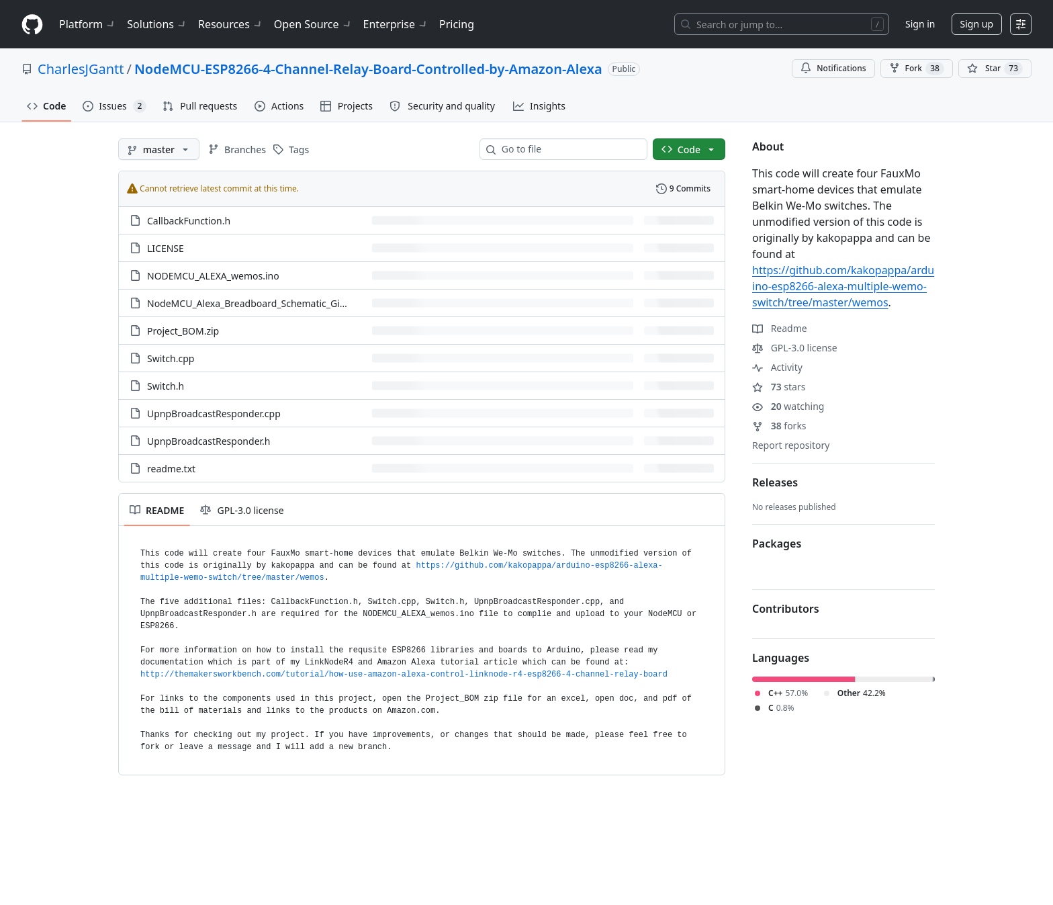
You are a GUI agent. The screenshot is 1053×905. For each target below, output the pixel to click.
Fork (916, 68)
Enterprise (395, 24)
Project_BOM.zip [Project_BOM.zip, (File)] (183, 331)
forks (779, 425)
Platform (87, 24)
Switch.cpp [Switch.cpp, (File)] (170, 358)
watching (788, 406)
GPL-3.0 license (794, 347)
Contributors (785, 608)
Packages (776, 543)
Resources (230, 24)
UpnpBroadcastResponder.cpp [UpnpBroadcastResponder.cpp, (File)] (214, 413)
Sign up (976, 23)
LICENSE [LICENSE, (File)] (165, 248)
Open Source (313, 24)
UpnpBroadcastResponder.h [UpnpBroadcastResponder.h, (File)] (208, 441)
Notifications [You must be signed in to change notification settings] (833, 68)
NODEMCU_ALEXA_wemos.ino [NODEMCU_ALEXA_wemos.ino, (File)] (213, 275)
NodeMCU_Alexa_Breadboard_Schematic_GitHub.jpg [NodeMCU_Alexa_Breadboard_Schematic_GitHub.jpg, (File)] (262, 303)
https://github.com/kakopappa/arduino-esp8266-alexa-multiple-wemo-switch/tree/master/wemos (843, 286)
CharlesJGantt (81, 69)
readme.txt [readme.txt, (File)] (171, 468)
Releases (775, 482)
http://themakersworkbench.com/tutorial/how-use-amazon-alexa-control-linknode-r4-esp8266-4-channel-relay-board (404, 674)
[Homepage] (32, 24)
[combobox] (569, 149)
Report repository (790, 445)
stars (778, 386)
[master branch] (158, 149)
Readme (779, 328)
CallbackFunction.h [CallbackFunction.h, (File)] (188, 220)
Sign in (920, 23)
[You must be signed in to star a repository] (995, 68)
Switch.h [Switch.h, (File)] (165, 386)
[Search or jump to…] (781, 24)
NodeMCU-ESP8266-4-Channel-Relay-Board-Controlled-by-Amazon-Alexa (368, 69)
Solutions (157, 24)
